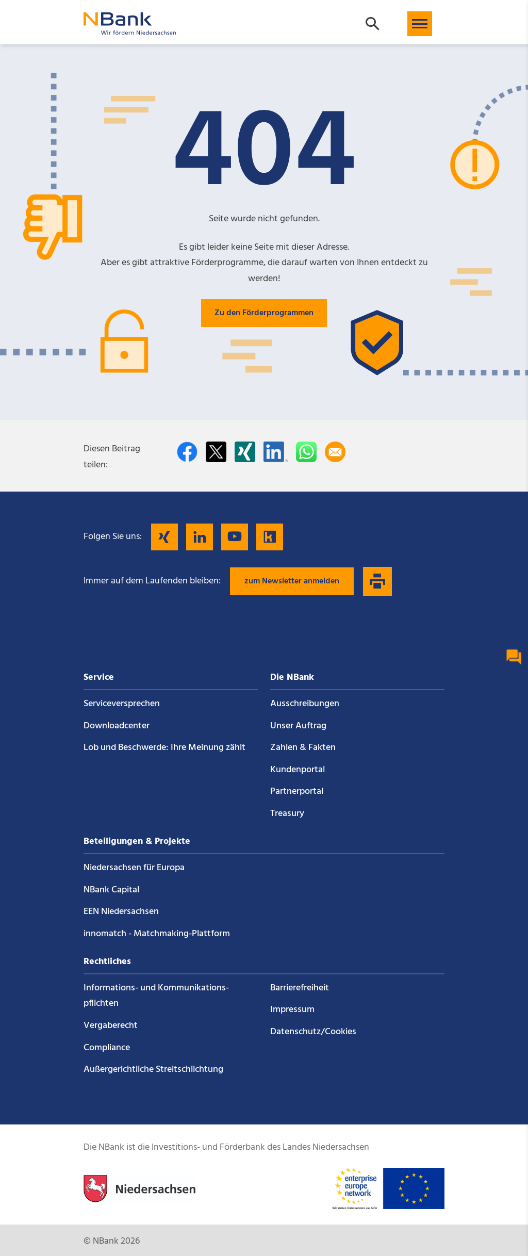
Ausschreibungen (304, 703)
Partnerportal (296, 791)
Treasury (287, 813)
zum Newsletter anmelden (291, 581)
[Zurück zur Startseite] (130, 30)
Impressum (292, 1009)
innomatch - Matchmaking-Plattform (157, 933)
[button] (419, 23)
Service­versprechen (122, 703)
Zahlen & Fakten (303, 747)
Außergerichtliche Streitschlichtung (153, 1069)
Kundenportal (297, 769)
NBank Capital (111, 890)
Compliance (107, 1047)
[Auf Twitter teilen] (216, 452)
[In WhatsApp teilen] (306, 452)
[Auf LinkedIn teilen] (275, 452)
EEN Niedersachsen (121, 911)
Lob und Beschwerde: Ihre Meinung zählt (164, 747)
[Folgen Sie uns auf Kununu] (269, 536)
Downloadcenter (117, 726)
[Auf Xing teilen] (245, 452)
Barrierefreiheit (299, 988)
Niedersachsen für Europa (134, 867)
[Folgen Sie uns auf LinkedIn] (199, 536)
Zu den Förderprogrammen (264, 313)
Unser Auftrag (298, 726)
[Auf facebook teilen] (187, 452)
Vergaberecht (111, 1025)
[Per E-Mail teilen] (335, 452)
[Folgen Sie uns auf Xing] (164, 536)
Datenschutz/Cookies (313, 1031)
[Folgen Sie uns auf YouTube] (234, 536)
